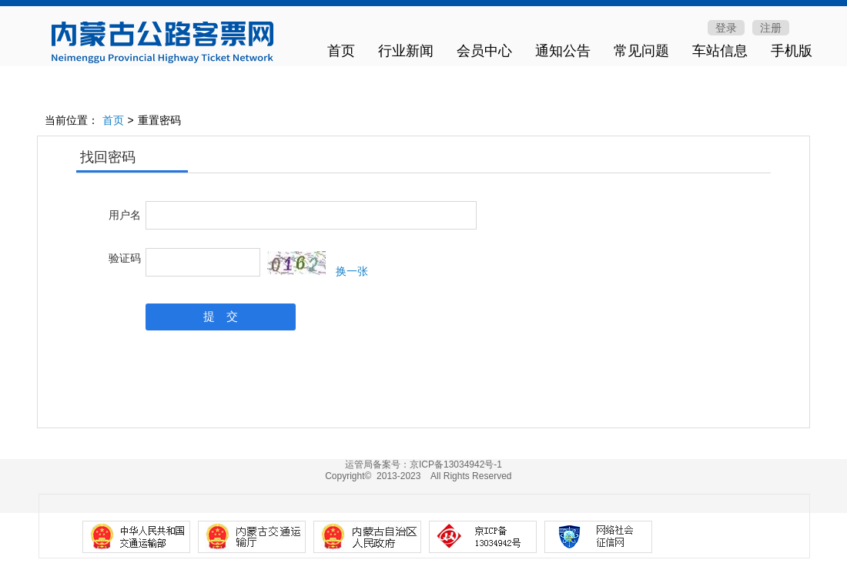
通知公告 (563, 51)
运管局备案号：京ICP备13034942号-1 (423, 464)
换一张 (352, 271)
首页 (341, 51)
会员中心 (484, 51)
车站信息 (720, 51)
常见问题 (641, 51)
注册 (771, 28)
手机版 (791, 51)
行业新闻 (406, 51)
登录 (726, 28)
